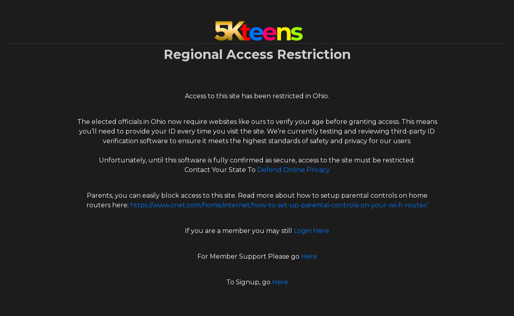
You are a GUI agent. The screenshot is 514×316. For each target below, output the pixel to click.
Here (309, 256)
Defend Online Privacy (293, 170)
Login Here (311, 231)
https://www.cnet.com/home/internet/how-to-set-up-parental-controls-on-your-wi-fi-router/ (279, 205)
